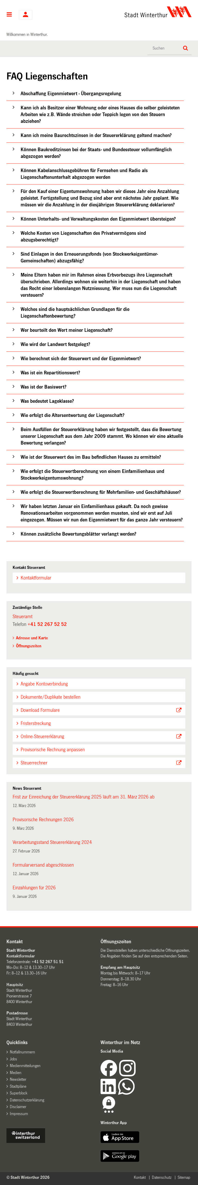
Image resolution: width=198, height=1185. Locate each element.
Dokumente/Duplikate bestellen (50, 697)
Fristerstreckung (36, 723)
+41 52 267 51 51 (48, 962)
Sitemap (184, 1177)
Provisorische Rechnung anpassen (53, 749)
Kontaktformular (36, 578)
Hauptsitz (14, 984)
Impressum (19, 1113)
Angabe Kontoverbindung (44, 684)
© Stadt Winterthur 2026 (28, 1177)
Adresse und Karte (32, 638)
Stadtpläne (18, 1086)
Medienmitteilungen (25, 1065)
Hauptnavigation (9, 15)
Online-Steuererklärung (42, 736)
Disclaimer (18, 1107)
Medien (15, 1072)
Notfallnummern (22, 1052)
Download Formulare (40, 710)
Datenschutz (161, 1177)
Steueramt (22, 616)
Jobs (13, 1059)
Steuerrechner (34, 762)
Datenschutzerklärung (27, 1100)
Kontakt (140, 1177)
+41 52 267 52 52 (47, 624)
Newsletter (18, 1079)
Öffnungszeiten (28, 646)
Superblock (18, 1093)
